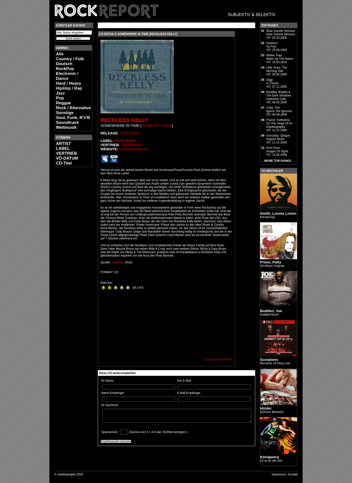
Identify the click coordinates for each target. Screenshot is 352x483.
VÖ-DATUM (67, 158)
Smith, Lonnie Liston (278, 213)
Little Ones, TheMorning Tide (276, 69)
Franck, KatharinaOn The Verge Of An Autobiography (279, 123)
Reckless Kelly (124, 120)
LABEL (63, 148)
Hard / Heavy (68, 83)
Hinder (266, 408)
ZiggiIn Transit (272, 81)
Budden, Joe (271, 311)
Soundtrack (67, 122)
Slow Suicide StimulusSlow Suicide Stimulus (280, 32)
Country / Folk (70, 59)
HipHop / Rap (69, 88)
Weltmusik (66, 127)
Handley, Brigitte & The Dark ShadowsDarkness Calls (278, 95)
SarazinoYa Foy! (272, 44)
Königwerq (269, 457)
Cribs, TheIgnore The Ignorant (279, 109)
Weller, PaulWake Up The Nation (279, 57)
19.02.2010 (129, 133)
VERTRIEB (66, 153)
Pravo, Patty (270, 262)
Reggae (63, 103)
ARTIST (63, 143)
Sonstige (65, 112)
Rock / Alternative (73, 108)
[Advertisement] (69, 243)
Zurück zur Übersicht (218, 359)
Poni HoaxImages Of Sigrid (277, 149)
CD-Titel (64, 163)
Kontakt (293, 474)
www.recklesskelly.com (134, 149)
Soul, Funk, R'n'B (73, 117)
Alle (60, 54)
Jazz (60, 93)
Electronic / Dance (67, 76)
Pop (60, 98)
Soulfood (131, 145)
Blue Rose (125, 141)
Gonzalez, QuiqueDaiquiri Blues (278, 137)
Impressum (279, 474)
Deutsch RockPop (65, 66)
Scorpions (269, 359)
